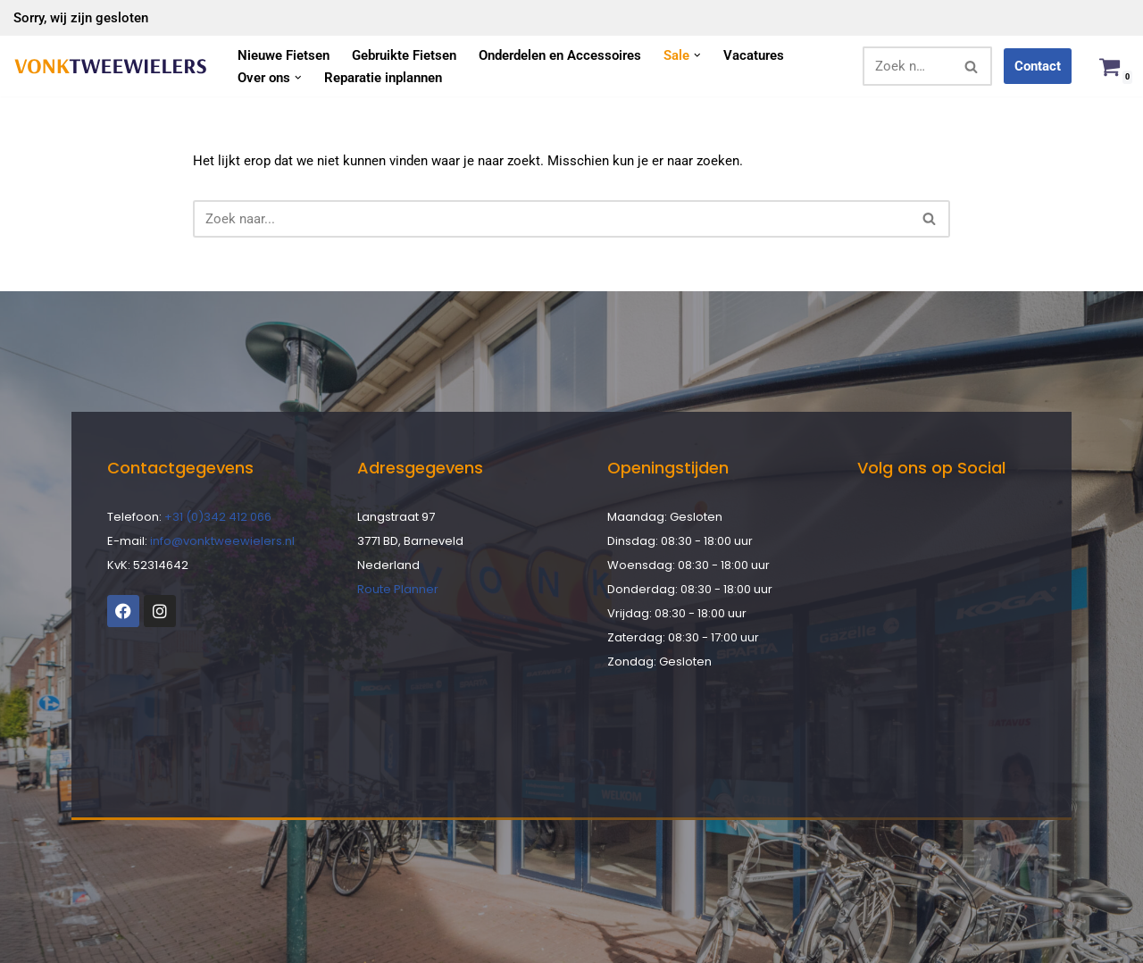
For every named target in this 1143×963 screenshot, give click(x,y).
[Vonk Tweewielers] (110, 66)
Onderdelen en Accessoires (560, 55)
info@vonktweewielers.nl (222, 540)
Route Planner (397, 589)
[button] (697, 55)
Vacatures (753, 55)
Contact (1037, 66)
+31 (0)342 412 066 (217, 516)
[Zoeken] (907, 66)
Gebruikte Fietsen (404, 55)
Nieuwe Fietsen (284, 55)
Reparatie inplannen (383, 78)
